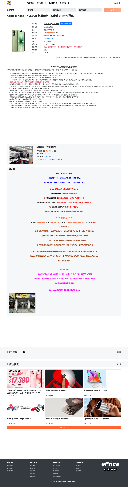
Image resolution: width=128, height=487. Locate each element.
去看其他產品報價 (66, 24)
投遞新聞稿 (56, 471)
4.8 (45, 33)
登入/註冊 (117, 3)
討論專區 (32, 471)
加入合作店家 (57, 465)
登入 (100, 58)
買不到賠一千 (41, 3)
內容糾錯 (78, 471)
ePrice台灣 (10, 465)
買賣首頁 (30, 3)
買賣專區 (32, 476)
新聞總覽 (32, 465)
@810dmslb (48, 41)
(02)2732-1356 (48, 38)
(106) (56, 33)
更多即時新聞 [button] (64, 428)
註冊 (105, 58)
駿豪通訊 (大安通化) (51, 23)
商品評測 (32, 468)
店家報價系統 (57, 476)
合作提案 (55, 473)
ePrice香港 (10, 468)
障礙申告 (78, 468)
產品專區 (32, 473)
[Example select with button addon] (38, 10)
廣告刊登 (55, 468)
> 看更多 (118, 352)
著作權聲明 (10, 471)
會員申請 (78, 465)
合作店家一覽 (64, 3)
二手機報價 (53, 3)
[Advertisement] (64, 128)
